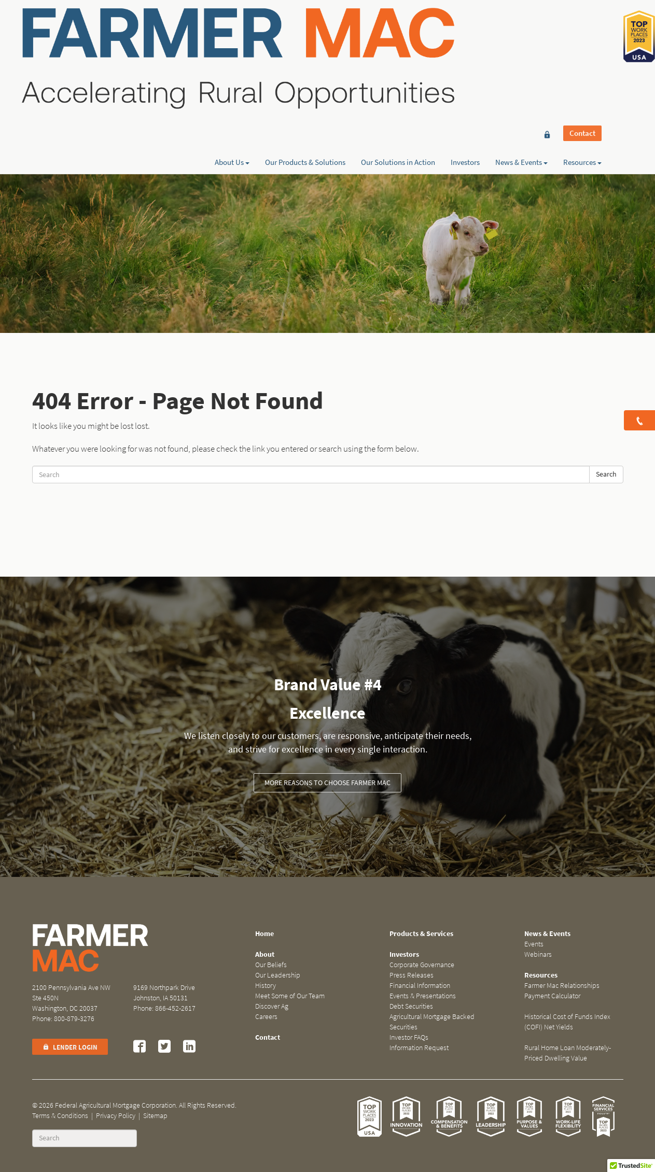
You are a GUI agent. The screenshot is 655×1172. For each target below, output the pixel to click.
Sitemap (155, 1116)
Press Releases (411, 975)
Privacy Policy (115, 1116)
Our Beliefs (271, 965)
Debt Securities (411, 1006)
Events (533, 944)
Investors (465, 45)
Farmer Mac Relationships (562, 985)
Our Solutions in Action (398, 45)
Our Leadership (277, 975)
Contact (582, 27)
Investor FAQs (408, 1037)
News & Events (521, 45)
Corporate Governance (421, 965)
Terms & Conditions (60, 1116)
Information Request (419, 1048)
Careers (266, 1017)
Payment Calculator (552, 996)
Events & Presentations (422, 996)
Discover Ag (271, 1006)
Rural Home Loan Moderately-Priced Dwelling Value (567, 1053)
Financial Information (419, 985)
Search (606, 474)
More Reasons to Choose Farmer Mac (327, 783)
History (265, 985)
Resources (582, 45)
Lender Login (70, 1047)
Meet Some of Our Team (290, 996)
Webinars (538, 954)
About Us (232, 45)
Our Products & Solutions (305, 45)
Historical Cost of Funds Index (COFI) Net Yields (567, 1022)
